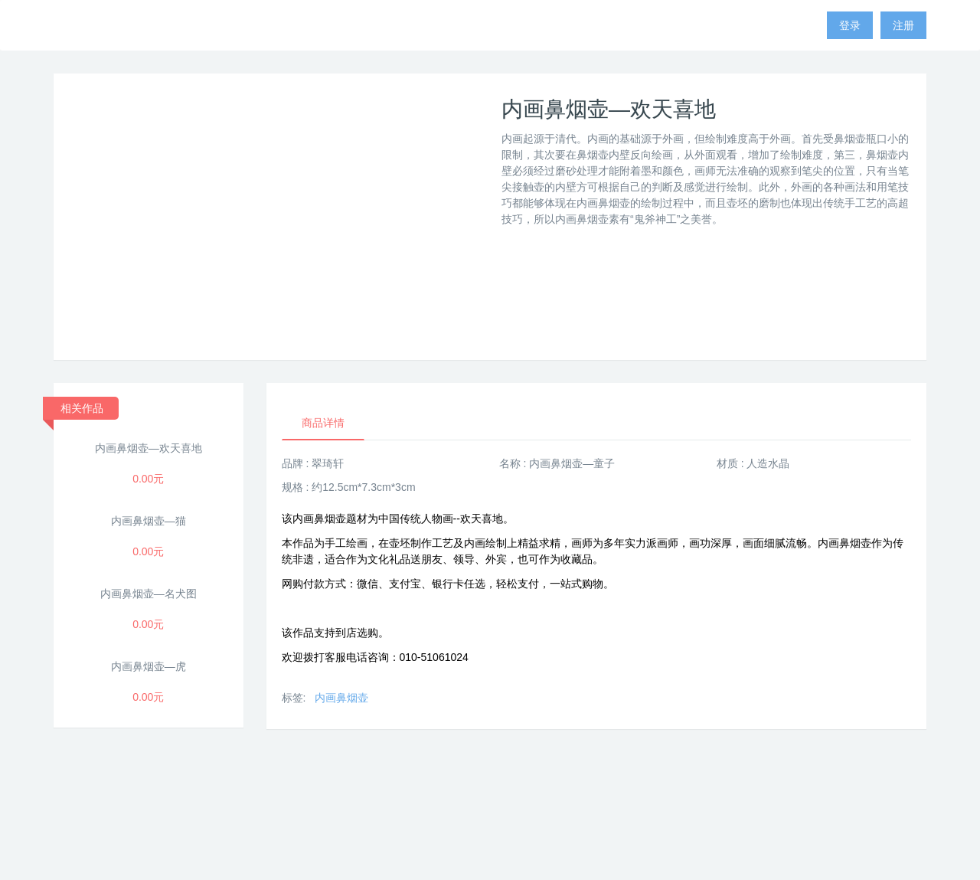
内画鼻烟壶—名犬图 (148, 593)
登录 (850, 25)
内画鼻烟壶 (341, 698)
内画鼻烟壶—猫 (148, 521)
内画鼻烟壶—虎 (148, 666)
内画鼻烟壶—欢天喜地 (148, 448)
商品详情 (323, 423)
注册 (903, 25)
